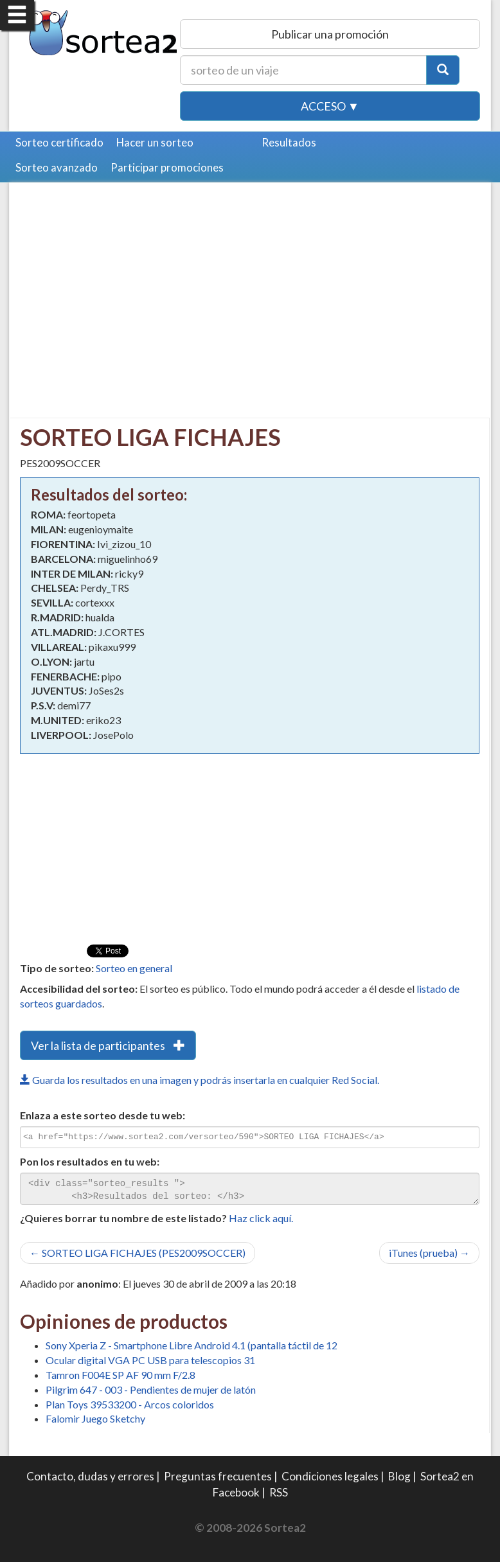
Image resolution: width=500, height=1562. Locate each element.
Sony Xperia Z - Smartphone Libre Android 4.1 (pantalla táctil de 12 (191, 1345)
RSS (278, 1492)
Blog (399, 1476)
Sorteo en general (134, 968)
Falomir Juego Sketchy (95, 1418)
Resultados (289, 142)
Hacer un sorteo (154, 142)
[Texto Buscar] (303, 70)
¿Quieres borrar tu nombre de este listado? (123, 1218)
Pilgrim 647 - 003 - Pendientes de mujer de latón (151, 1389)
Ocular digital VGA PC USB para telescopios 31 (150, 1360)
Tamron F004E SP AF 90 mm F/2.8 (120, 1375)
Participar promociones (167, 167)
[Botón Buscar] (443, 70)
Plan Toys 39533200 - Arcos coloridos (130, 1404)
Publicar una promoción (330, 34)
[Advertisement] (128, 283)
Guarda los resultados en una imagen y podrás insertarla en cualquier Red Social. (199, 1080)
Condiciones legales (330, 1476)
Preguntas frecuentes (218, 1476)
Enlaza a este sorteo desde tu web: (102, 1115)
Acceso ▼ (330, 106)
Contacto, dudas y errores (90, 1476)
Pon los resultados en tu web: (89, 1161)
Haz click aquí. (261, 1218)
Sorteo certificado (59, 142)
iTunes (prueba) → (429, 1253)
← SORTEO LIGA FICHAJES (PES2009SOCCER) (138, 1253)
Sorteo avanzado (56, 167)
